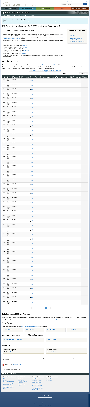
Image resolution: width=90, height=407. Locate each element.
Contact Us (85, 1)
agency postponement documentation (29, 326)
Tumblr (45, 397)
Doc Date (31, 77)
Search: (64, 73)
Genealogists (20, 378)
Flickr (51, 397)
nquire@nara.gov (11, 351)
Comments (78, 77)
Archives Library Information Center (8, 388)
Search (85, 4)
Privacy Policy (40, 402)
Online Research (7, 376)
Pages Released (84, 77)
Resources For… (22, 376)
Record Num (8, 77)
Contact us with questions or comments (10, 370)
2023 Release (30, 329)
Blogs (49, 397)
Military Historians (21, 380)
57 (53, 70)
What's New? (49, 376)
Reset (86, 73)
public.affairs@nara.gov (55, 351)
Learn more (79, 404)
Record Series (66, 77)
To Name (44, 77)
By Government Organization (8, 381)
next (57, 70)
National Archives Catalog (8, 383)
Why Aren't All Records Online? (37, 387)
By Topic (4, 378)
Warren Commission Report (76, 37)
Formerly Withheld (21, 77)
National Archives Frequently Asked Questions (37, 381)
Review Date (72, 77)
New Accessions (49, 380)
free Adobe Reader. (17, 364)
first (30, 70)
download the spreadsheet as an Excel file (46, 64)
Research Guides (36, 376)
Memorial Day (39, 21)
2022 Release (51, 329)
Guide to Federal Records (37, 382)
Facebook (39, 397)
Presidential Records (7, 384)
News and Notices (49, 378)
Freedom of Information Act (48, 402)
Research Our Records (10, 8)
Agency (27, 77)
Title (53, 77)
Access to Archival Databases (8, 386)
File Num (40, 77)
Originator (61, 77)
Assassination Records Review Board (77, 41)
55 (49, 70)
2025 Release (8, 329)
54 (47, 70)
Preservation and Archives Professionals (23, 382)
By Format (5, 380)
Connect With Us (45, 395)
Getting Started (35, 378)
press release (23, 44)
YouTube (47, 397)
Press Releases (51, 339)
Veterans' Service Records (27, 8)
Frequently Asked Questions (13, 339)
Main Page (72, 33)
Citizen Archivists (70, 1)
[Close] (88, 395)
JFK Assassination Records (21, 15)
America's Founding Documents (80, 8)
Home (4, 15)
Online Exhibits (6, 390)
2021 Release (72, 329)
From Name (48, 77)
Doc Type (36, 77)
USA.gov (60, 402)
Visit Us (62, 8)
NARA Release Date (15, 77)
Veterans (19, 385)
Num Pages (56, 77)
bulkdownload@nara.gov (52, 319)
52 (44, 70)
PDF (31, 80)
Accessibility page (32, 365)
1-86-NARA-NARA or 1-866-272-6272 (45, 405)
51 (42, 70)
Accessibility (34, 402)
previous (34, 70)
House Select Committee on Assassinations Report (76, 39)
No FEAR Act (56, 402)
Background (72, 35)
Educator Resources (45, 8)
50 (40, 70)
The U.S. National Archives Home (19, 4)
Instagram (43, 397)
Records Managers (21, 384)
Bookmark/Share (78, 1)
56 (51, 70)
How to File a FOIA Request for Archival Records (37, 389)
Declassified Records (36, 384)
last (60, 70)
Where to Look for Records (37, 385)
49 (38, 70)
